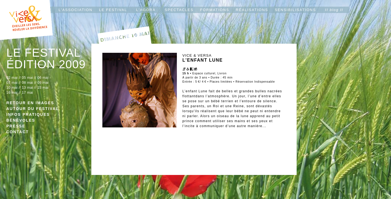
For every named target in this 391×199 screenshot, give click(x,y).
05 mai (28, 77)
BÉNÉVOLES (20, 120)
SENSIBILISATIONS (295, 10)
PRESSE (15, 126)
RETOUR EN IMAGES (30, 103)
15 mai (43, 87)
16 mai (12, 92)
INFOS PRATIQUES (28, 114)
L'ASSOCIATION (75, 10)
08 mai (27, 82)
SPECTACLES (179, 10)
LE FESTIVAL (113, 10)
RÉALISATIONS (252, 10)
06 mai (43, 77)
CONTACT (17, 132)
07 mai (12, 82)
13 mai (27, 87)
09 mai (43, 82)
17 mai (27, 92)
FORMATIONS (214, 10)
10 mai (12, 87)
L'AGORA (146, 10)
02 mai (12, 77)
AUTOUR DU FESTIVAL (32, 108)
